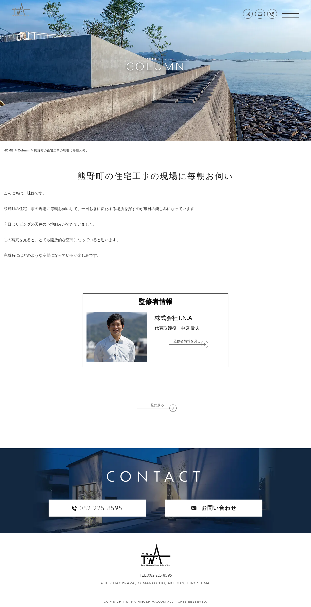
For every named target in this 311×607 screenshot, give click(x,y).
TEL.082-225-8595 (155, 575)
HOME (9, 150)
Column (24, 150)
